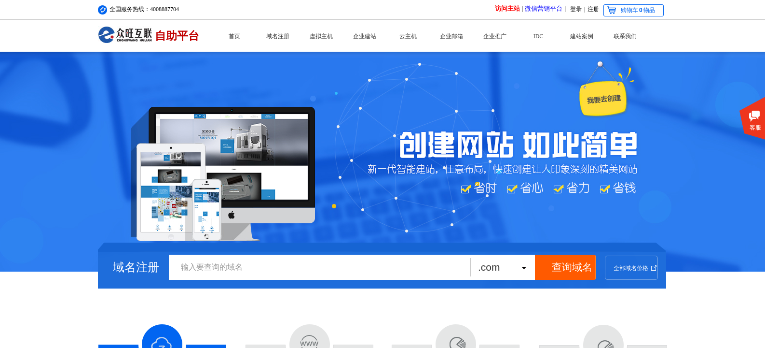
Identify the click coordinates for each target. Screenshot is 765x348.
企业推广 (494, 36)
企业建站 (364, 36)
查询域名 (572, 267)
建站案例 (581, 36)
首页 (234, 36)
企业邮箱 (451, 36)
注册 (593, 9)
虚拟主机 (321, 36)
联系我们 (625, 36)
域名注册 (277, 36)
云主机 (408, 36)
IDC (538, 36)
